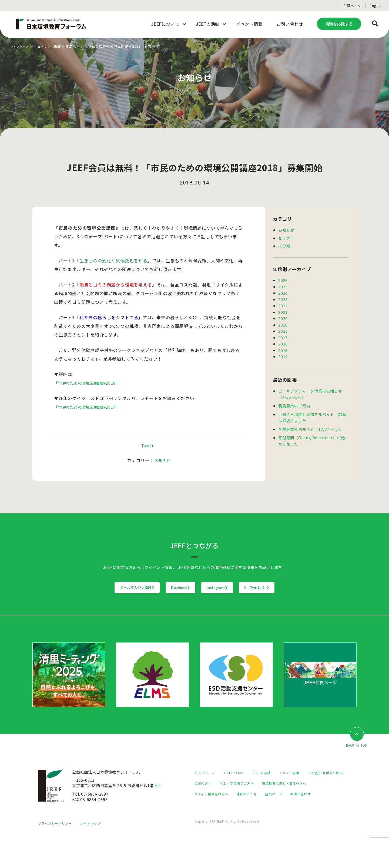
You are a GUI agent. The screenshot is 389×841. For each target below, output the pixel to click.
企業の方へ (254, 783)
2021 (283, 311)
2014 (283, 354)
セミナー (286, 237)
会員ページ (352, 5)
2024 (283, 292)
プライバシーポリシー (57, 829)
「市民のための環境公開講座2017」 (91, 407)
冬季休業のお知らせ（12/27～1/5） (311, 426)
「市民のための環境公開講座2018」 (91, 383)
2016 (283, 342)
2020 (283, 317)
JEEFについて (239, 773)
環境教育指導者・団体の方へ (220, 794)
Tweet (147, 445)
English (376, 5)
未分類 (284, 245)
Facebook (169, 587)
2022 (283, 305)
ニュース (47, 46)
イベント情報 (301, 773)
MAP (159, 786)
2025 (283, 286)
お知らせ (162, 460)
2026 (283, 280)
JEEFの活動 (270, 773)
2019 (283, 323)
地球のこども (313, 794)
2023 (283, 298)
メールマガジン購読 (104, 587)
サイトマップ (97, 829)
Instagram (228, 587)
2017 (283, 336)
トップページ (22, 46)
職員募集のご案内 (294, 403)
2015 (283, 348)
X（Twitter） (290, 587)
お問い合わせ (234, 804)
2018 (283, 329)
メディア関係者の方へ (273, 794)
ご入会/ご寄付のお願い (215, 783)
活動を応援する (339, 24)
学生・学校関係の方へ (291, 783)
